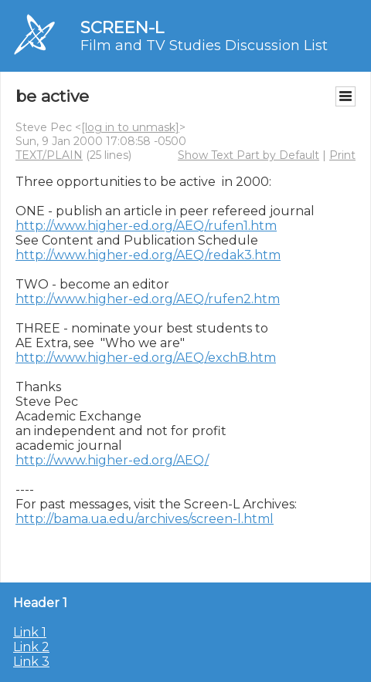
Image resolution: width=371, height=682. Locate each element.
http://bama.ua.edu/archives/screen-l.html (144, 519)
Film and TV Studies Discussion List (204, 45)
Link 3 (31, 661)
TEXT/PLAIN (49, 155)
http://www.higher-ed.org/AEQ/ (112, 460)
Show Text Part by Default (248, 155)
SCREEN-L (122, 27)
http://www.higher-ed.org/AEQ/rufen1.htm (146, 225)
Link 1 (29, 632)
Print (342, 155)
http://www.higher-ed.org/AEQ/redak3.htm (148, 255)
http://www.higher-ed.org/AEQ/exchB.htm (145, 357)
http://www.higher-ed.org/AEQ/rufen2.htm (147, 299)
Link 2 (31, 647)
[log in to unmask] (130, 127)
